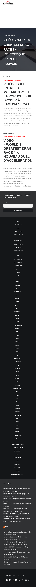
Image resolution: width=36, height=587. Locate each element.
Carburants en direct (17, 474)
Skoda (17, 422)
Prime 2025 (17, 464)
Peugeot (17, 405)
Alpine (17, 288)
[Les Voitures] (9, 2)
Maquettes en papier (17, 447)
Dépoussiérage (18, 266)
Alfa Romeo (17, 285)
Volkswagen (17, 435)
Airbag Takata (17, 467)
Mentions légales (18, 235)
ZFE (17, 454)
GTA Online (19, 262)
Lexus (17, 372)
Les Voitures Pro (18, 244)
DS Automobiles (17, 325)
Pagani (17, 402)
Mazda (17, 382)
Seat (17, 418)
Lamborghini (17, 362)
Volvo (17, 438)
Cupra (17, 318)
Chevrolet (17, 312)
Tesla (17, 428)
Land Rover (17, 368)
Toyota (17, 432)
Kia (17, 355)
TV (6, 527)
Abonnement (18, 225)
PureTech (17, 471)
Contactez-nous (18, 231)
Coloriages (17, 451)
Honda (17, 338)
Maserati (17, 378)
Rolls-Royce (17, 415)
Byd (17, 308)
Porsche (17, 408)
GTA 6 (18, 256)
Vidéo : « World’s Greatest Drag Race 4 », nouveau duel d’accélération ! (17, 152)
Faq (18, 228)
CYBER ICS (18, 269)
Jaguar (17, 348)
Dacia (17, 322)
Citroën (17, 315)
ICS (18, 276)
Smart (17, 425)
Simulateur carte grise (17, 444)
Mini (17, 392)
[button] (31, 2)
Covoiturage (17, 457)
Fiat (17, 332)
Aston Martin (17, 291)
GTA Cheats (19, 259)
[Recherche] (25, 3)
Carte (18, 221)
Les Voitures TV (18, 241)
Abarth (17, 281)
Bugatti (17, 305)
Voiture (23, 136)
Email (5, 203)
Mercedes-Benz (17, 388)
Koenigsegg (17, 358)
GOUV (17, 461)
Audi (17, 295)
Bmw (17, 302)
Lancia (17, 365)
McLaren (17, 385)
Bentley (17, 298)
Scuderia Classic (18, 251)
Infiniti (17, 345)
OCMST (18, 272)
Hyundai (17, 342)
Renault (17, 412)
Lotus (17, 375)
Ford (17, 335)
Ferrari (17, 328)
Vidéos (5, 80)
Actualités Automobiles (14, 80)
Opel (17, 398)
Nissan (17, 395)
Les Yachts (19, 247)
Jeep (17, 352)
